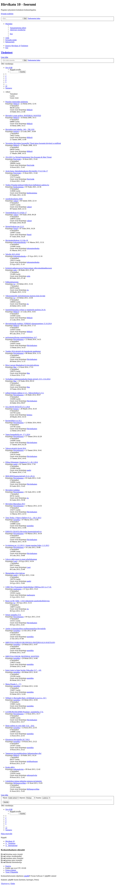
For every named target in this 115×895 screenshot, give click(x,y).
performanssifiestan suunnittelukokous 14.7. (21, 337)
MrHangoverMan (19, 783)
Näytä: (11, 798)
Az (14, 284)
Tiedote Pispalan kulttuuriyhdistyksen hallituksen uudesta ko (27, 185)
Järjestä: (27, 798)
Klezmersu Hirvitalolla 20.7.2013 (17, 739)
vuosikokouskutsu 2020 (13, 199)
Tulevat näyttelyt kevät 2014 (15, 448)
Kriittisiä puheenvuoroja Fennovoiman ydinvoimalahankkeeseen (28, 268)
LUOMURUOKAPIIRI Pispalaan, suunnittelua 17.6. (24, 712)
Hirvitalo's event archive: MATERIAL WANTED (23, 116)
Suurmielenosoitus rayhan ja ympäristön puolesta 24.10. (25, 310)
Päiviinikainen (18, 339)
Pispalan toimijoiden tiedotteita (16, 102)
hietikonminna (18, 187)
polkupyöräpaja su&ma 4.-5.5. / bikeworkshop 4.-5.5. (24, 393)
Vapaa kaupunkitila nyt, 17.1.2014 (17, 434)
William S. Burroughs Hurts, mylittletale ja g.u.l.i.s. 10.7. (26, 698)
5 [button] (5, 82)
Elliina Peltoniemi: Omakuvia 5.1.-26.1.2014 (21, 462)
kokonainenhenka (19, 242)
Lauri (15, 561)
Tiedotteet (7, 52)
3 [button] (5, 78)
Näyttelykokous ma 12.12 (14, 226)
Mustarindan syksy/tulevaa (15, 573)
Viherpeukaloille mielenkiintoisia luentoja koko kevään (25, 296)
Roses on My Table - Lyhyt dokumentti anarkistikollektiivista (27, 601)
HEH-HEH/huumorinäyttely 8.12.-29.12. (20, 476)
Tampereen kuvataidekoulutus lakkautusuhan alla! (23, 753)
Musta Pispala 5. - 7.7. (13, 684)
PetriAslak (17, 159)
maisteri (16, 131)
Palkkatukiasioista (11, 282)
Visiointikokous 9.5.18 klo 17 (16, 213)
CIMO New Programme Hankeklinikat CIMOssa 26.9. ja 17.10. (28, 587)
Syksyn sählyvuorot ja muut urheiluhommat (21, 559)
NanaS (15, 228)
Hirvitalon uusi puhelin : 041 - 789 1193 (19, 129)
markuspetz (17, 589)
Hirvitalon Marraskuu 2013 (15, 504)
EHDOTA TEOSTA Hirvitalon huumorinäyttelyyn (23, 531)
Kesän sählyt (10, 767)
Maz (14, 367)
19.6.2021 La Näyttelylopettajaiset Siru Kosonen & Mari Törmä (28, 157)
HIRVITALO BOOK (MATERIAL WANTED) (22, 656)
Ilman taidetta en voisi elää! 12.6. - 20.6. (19, 726)
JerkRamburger (32, 761)
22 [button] (6, 86)
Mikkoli (16, 104)
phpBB (26, 876)
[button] (8, 68)
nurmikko (16, 520)
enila (15, 270)
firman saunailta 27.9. (13, 615)
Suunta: (43, 798)
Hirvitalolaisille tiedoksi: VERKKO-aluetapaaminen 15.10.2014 (28, 323)
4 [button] (5, 80)
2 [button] (5, 76)
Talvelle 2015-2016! (12, 254)
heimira (16, 409)
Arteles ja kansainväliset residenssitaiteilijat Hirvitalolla (25, 629)
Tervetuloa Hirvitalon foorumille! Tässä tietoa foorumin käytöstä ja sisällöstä (33, 143)
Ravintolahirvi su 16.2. (13, 421)
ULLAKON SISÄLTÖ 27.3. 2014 (17, 407)
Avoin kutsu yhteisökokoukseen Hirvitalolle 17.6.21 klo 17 (26, 171)
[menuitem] (18, 28)
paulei (15, 464)
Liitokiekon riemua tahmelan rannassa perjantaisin (23, 781)
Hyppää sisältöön (7, 14)
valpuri (15, 201)
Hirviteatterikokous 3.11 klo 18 (16, 240)
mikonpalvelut (18, 769)
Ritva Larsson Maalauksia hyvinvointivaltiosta (22, 365)
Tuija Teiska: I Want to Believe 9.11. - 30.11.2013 (23, 518)
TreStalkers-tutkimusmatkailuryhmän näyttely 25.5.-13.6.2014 (27, 379)
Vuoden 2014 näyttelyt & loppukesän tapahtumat (23, 351)
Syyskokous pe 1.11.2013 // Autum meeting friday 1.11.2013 (27, 545)
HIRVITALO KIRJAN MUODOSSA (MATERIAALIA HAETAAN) (30, 642)
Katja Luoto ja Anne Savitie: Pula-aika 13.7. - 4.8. (23, 670)
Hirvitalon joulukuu (12, 490)
